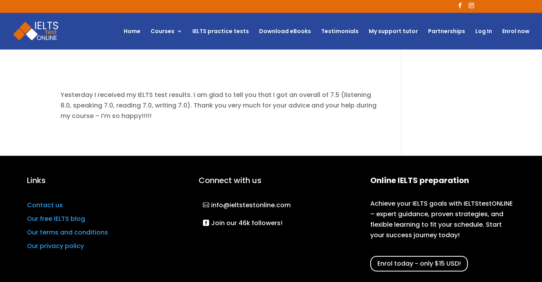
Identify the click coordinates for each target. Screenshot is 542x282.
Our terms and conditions (67, 232)
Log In (483, 31)
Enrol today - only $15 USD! (419, 263)
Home (132, 31)
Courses (162, 31)
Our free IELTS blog (56, 218)
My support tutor (393, 31)
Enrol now (516, 31)
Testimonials (340, 31)
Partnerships (446, 31)
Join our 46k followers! (247, 223)
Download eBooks (285, 31)
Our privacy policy (55, 245)
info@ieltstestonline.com (251, 205)
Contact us (45, 205)
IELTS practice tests (220, 31)
